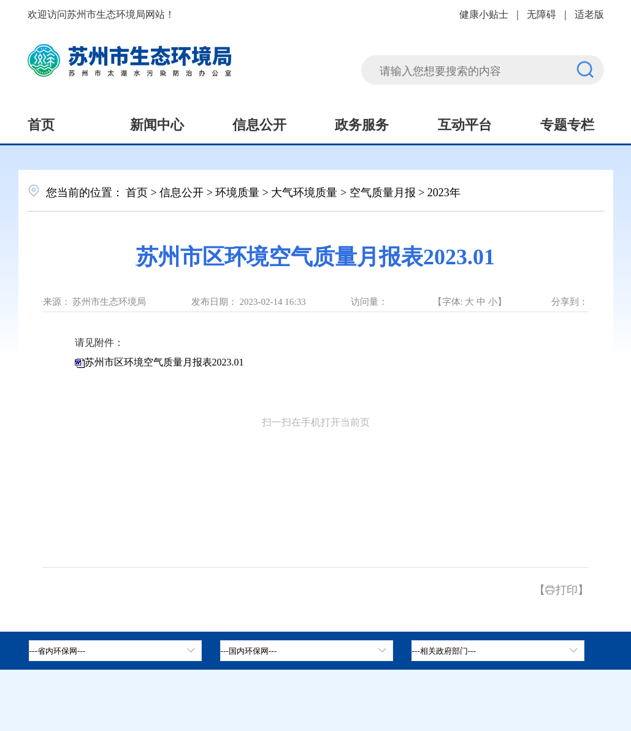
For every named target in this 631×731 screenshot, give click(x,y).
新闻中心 (157, 123)
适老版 (589, 13)
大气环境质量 (304, 191)
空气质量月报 (383, 191)
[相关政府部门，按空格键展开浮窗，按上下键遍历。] (497, 650)
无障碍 (541, 13)
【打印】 (561, 589)
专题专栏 (567, 123)
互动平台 (465, 123)
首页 (41, 123)
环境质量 (237, 191)
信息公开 (259, 123)
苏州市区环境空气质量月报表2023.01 (164, 362)
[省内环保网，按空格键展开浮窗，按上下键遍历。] (115, 650)
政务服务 (362, 123)
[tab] (306, 650)
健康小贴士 (483, 13)
